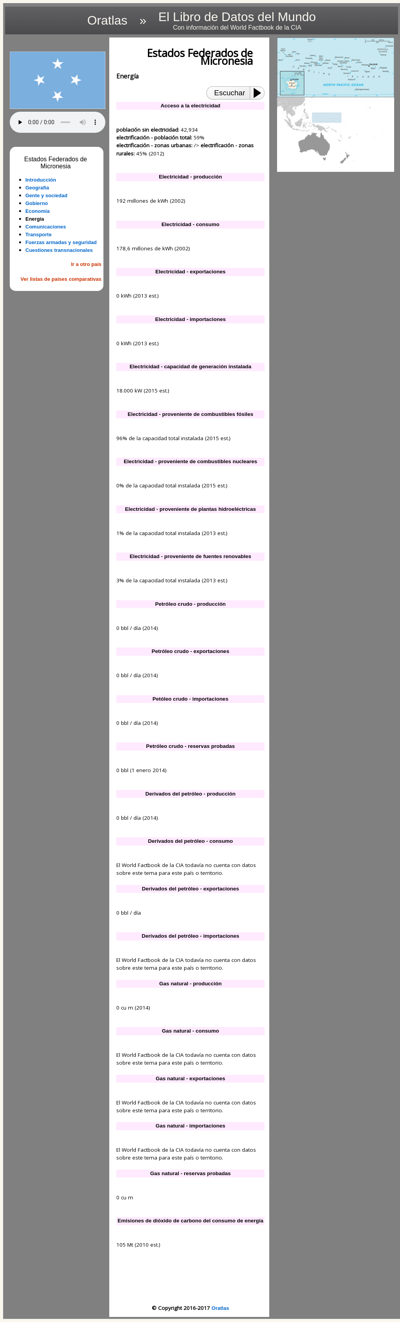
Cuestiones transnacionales (59, 250)
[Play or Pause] (259, 93)
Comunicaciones (45, 227)
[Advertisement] (57, 337)
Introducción (40, 180)
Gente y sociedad (46, 195)
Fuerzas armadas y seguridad (61, 242)
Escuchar (229, 93)
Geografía (37, 188)
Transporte (38, 234)
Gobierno (36, 203)
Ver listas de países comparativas (61, 279)
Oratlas (220, 1308)
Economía (37, 211)
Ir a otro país (86, 264)
